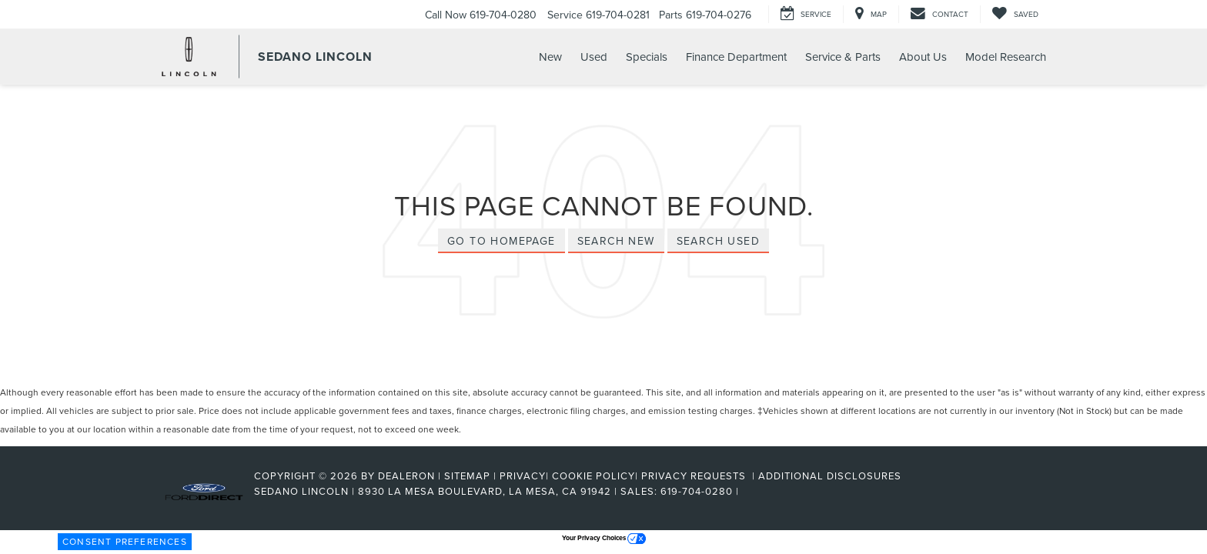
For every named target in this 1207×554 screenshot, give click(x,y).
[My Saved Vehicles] (1015, 14)
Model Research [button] (1005, 56)
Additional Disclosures (829, 475)
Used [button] (593, 56)
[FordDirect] (204, 491)
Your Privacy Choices (604, 537)
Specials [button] (646, 56)
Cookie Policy (593, 475)
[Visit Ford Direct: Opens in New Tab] (747, 491)
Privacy (523, 475)
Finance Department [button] (736, 56)
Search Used (718, 241)
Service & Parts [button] (843, 56)
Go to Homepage (501, 241)
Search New (616, 241)
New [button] (550, 56)
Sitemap (467, 475)
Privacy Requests (695, 475)
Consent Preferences (124, 541)
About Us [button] (923, 56)
